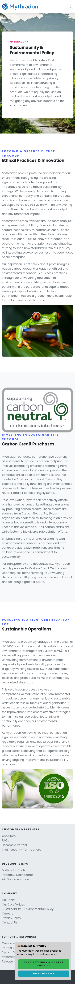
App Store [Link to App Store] (9, 836)
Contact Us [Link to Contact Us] (9, 922)
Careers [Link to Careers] (7, 913)
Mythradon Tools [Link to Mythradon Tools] (13, 870)
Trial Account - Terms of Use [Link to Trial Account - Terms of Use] (22, 850)
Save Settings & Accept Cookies (44, 964)
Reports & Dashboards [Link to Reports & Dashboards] (17, 875)
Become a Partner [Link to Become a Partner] (14, 845)
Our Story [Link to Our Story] (8, 900)
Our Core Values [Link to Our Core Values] (13, 904)
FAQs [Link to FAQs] (5, 840)
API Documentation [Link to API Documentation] (15, 879)
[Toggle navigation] (70, 6)
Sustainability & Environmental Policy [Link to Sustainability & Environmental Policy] (28, 909)
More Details (44, 973)
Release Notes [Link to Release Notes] (12, 961)
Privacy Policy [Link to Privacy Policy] (11, 918)
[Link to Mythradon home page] (20, 6)
